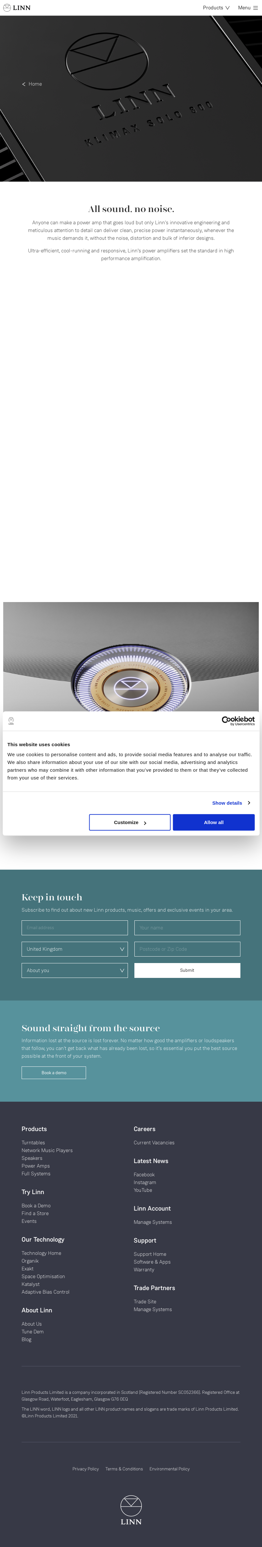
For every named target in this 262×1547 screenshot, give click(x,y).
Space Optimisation (43, 1276)
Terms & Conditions (124, 1468)
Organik (30, 1261)
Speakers (32, 1158)
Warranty (144, 1269)
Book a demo (54, 1072)
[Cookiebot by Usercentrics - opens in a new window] (226, 721)
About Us (32, 1324)
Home (35, 84)
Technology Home (41, 1253)
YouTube (143, 1190)
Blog (26, 1339)
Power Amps (36, 1166)
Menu (248, 8)
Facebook (144, 1174)
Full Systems (36, 1174)
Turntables (33, 1142)
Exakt (28, 1269)
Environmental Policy (170, 1468)
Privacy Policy (86, 1468)
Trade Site (145, 1301)
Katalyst (31, 1284)
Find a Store (35, 1213)
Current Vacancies (154, 1142)
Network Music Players (47, 1150)
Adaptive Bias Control (46, 1292)
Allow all (214, 822)
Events (29, 1221)
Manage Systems (153, 1222)
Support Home (150, 1254)
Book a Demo (36, 1206)
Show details (227, 803)
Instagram (145, 1182)
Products (216, 8)
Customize (130, 822)
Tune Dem (33, 1332)
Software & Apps (152, 1262)
